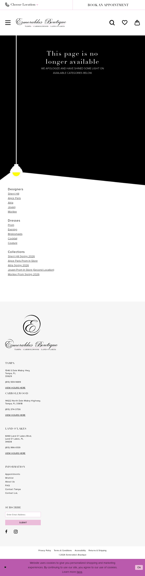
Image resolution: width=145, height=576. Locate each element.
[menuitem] (37, 5)
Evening (12, 229)
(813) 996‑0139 (12, 447)
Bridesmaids (15, 234)
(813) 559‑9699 (13, 382)
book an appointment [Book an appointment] (108, 5)
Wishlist (9, 478)
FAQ (7, 485)
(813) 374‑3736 (13, 409)
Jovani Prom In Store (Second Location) (31, 270)
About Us (10, 481)
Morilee (12, 212)
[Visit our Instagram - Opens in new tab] (16, 531)
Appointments (12, 474)
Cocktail (12, 238)
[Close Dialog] (5, 567)
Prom (11, 225)
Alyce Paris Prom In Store (23, 261)
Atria (10, 203)
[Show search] (112, 22)
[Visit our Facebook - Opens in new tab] (6, 532)
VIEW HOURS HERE (15, 387)
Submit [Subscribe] (23, 522)
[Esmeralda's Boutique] (41, 22)
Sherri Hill (13, 194)
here (79, 572)
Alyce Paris (14, 198)
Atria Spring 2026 (18, 265)
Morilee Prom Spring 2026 (24, 274)
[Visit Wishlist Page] (124, 22)
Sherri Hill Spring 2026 (21, 256)
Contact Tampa (13, 489)
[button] (8, 22)
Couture (12, 243)
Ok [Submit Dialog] (139, 567)
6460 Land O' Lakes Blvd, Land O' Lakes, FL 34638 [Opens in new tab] (18, 438)
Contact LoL (11, 493)
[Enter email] (23, 514)
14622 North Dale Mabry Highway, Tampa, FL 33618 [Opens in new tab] (23, 402)
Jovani (11, 207)
